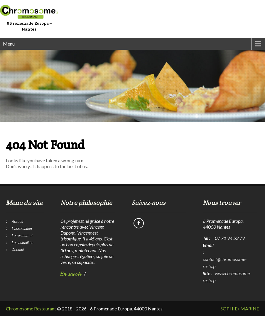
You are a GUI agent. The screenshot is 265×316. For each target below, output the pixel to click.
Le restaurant (22, 236)
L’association (22, 229)
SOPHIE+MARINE (239, 308)
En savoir (73, 273)
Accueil (17, 222)
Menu (9, 43)
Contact (18, 250)
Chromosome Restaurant (31, 308)
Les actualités (22, 243)
